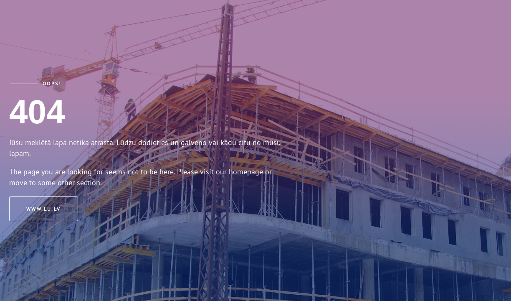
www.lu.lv (43, 209)
